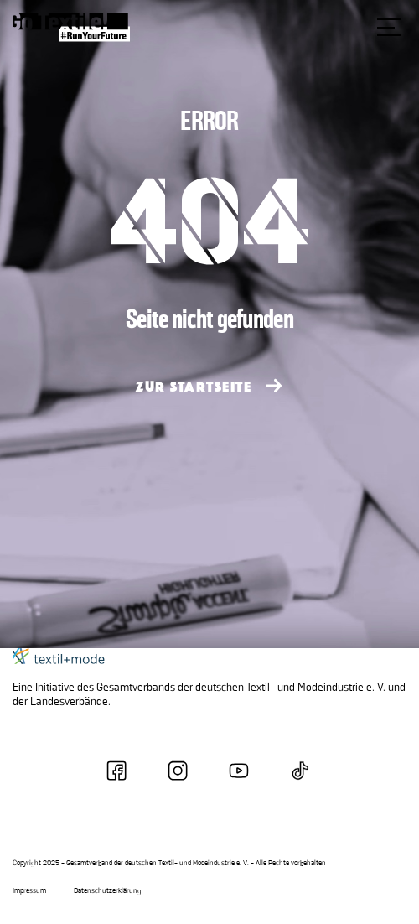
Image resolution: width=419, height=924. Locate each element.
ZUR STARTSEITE (193, 387)
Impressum (29, 891)
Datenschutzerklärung (107, 891)
